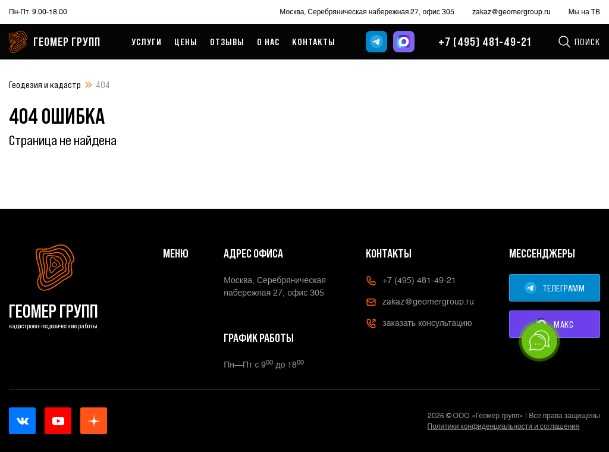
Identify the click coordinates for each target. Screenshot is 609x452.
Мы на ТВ (584, 12)
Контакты (313, 41)
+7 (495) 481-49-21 (484, 41)
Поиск (578, 41)
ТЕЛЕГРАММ (555, 288)
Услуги (146, 41)
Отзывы (227, 41)
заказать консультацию (419, 323)
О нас (268, 41)
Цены (185, 41)
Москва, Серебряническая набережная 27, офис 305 (367, 12)
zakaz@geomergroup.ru (511, 12)
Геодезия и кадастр (45, 84)
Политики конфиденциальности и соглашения (504, 426)
